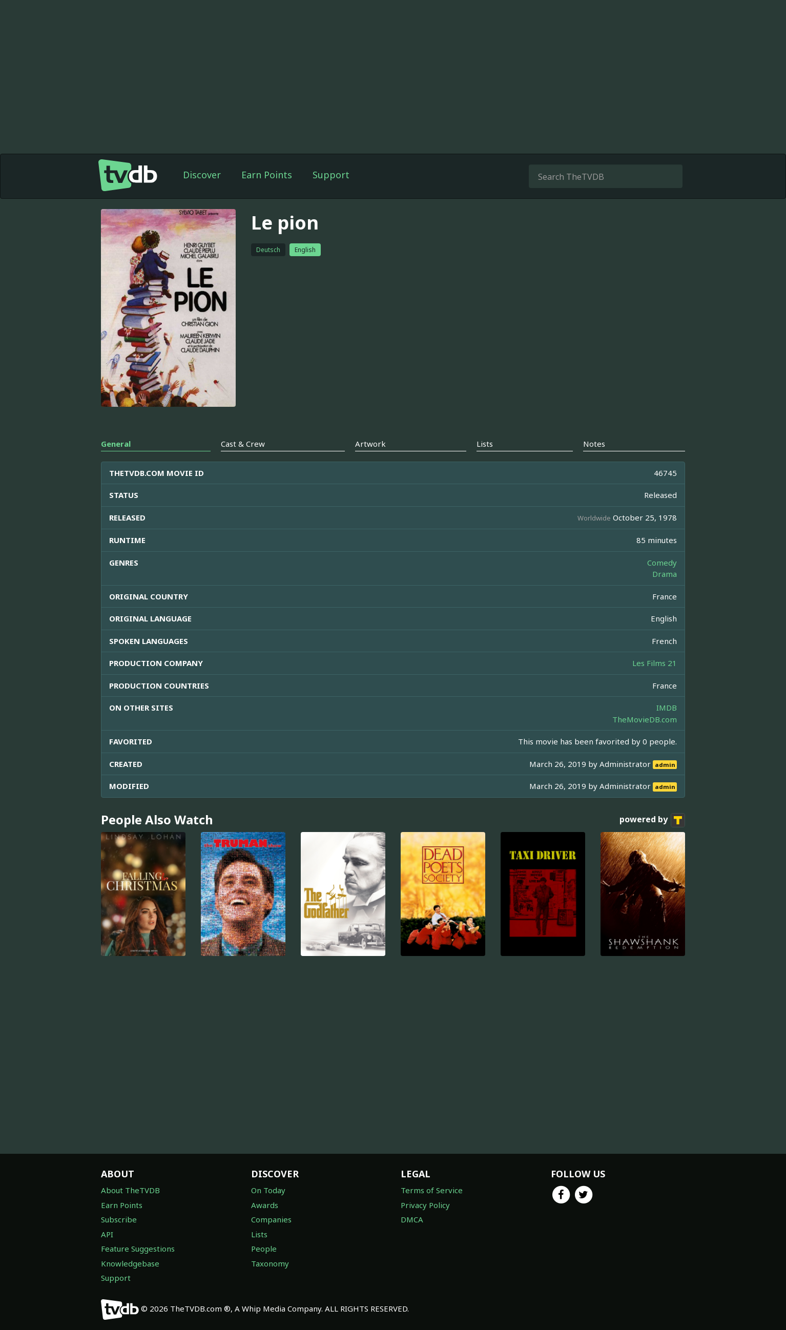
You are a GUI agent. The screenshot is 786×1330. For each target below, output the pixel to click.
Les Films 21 (654, 663)
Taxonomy (270, 1263)
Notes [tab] (594, 444)
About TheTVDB (130, 1190)
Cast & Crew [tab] (243, 444)
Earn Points (266, 175)
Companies (271, 1219)
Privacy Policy (425, 1205)
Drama (664, 574)
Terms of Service (432, 1190)
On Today (268, 1190)
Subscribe (119, 1219)
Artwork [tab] (370, 444)
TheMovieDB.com (644, 719)
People (264, 1248)
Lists (259, 1234)
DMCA (412, 1219)
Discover (202, 175)
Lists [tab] (485, 444)
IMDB (666, 707)
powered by (652, 820)
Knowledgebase (130, 1263)
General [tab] (116, 444)
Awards (264, 1205)
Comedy (662, 562)
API (107, 1234)
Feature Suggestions (138, 1248)
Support (331, 175)
